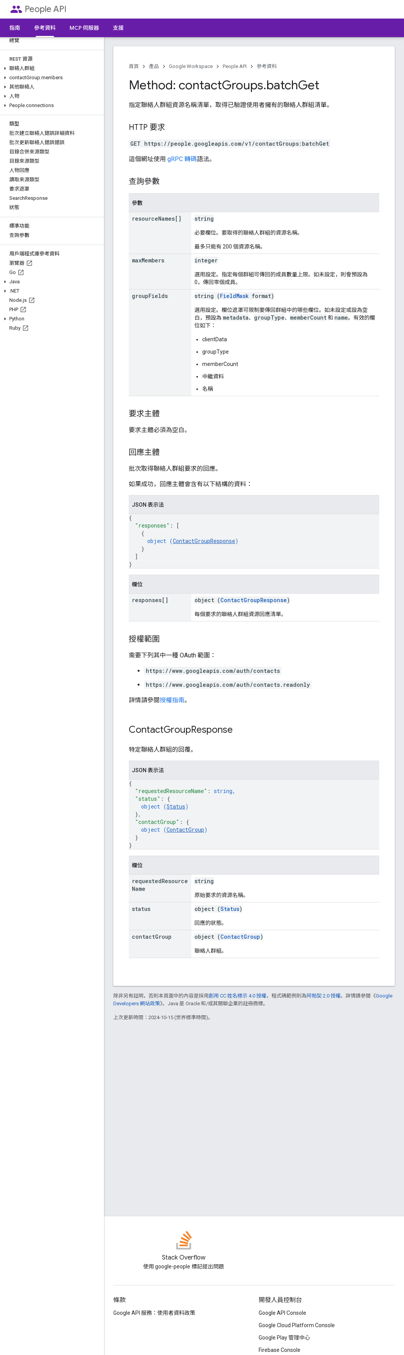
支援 (118, 27)
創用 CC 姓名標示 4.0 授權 (237, 996)
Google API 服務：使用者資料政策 (154, 1313)
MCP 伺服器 (84, 27)
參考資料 (267, 66)
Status (176, 806)
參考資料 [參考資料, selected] (45, 27)
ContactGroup (185, 829)
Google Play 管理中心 (284, 1338)
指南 (14, 27)
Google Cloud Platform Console (297, 1325)
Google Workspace (191, 66)
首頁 (134, 66)
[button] (50, 68)
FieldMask (234, 296)
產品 (154, 66)
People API (45, 9)
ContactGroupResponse (204, 541)
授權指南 (172, 700)
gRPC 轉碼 (182, 159)
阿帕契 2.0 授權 (324, 996)
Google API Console (282, 1313)
